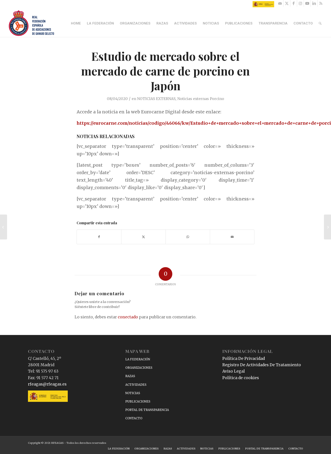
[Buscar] (320, 23)
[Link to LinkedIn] (314, 3)
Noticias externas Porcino (200, 98)
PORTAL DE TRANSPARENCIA (147, 410)
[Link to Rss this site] (321, 3)
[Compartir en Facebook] (99, 237)
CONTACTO (133, 418)
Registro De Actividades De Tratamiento (261, 364)
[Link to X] (286, 3)
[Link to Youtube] (307, 3)
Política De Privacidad (243, 358)
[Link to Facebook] (293, 3)
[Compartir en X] (143, 237)
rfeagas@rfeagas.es (47, 384)
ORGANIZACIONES (138, 368)
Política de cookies (240, 377)
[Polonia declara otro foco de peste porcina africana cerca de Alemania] (3, 227)
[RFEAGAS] (31, 23)
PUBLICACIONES (137, 401)
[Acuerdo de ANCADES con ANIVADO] (327, 227)
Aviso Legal (233, 371)
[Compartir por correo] (232, 237)
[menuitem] (76, 23)
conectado (128, 317)
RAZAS (130, 376)
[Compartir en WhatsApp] (188, 237)
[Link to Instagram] (300, 3)
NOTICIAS (132, 393)
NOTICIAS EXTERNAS (156, 98)
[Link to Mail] (280, 3)
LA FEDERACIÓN (137, 359)
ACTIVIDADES (135, 385)
